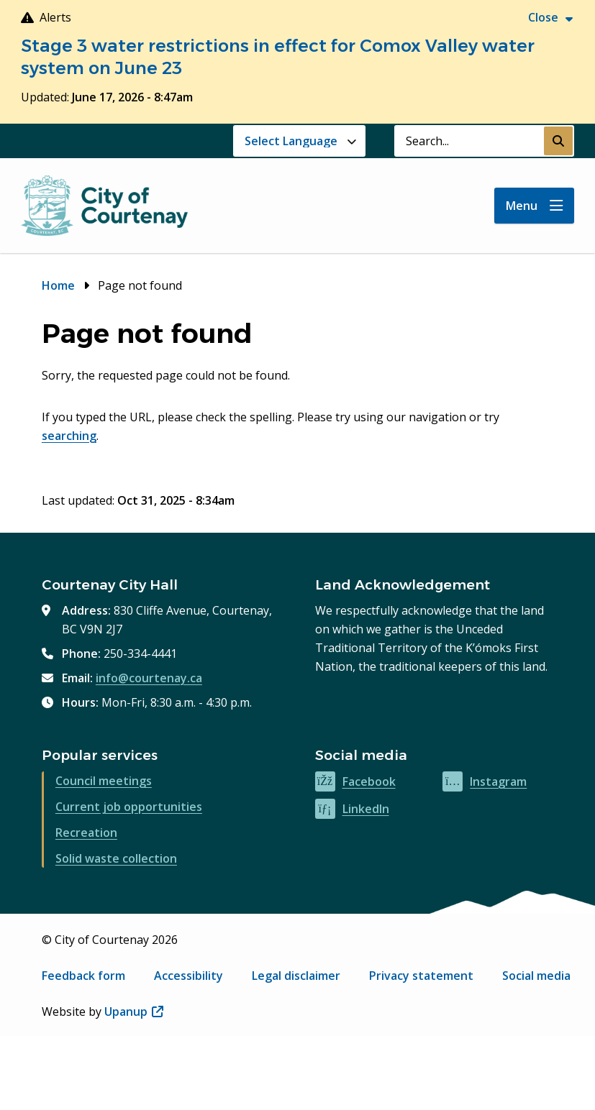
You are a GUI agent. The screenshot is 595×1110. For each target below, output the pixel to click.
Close (543, 17)
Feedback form (83, 975)
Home (58, 285)
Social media (536, 975)
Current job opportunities (128, 807)
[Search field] (469, 141)
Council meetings (103, 781)
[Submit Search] (558, 141)
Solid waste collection (116, 858)
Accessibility (188, 975)
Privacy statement (421, 975)
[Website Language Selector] (299, 141)
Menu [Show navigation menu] (521, 206)
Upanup (133, 1011)
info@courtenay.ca (149, 678)
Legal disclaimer (296, 975)
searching (69, 436)
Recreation (86, 832)
